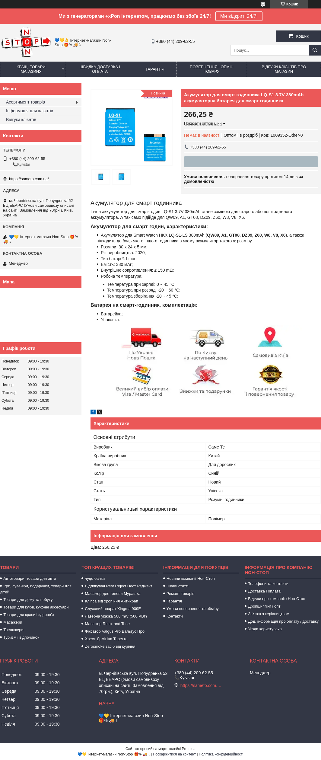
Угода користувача (265, 629)
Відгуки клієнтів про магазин (284, 69)
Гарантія (155, 69)
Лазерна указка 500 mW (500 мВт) (116, 616)
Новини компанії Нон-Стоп (191, 578)
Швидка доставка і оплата (100, 69)
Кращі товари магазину (31, 69)
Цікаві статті (178, 586)
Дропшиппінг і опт (264, 606)
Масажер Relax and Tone (107, 623)
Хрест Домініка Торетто (106, 639)
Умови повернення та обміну (193, 608)
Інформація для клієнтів (29, 110)
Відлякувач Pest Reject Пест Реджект (118, 586)
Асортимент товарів (25, 102)
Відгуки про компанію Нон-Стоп (276, 598)
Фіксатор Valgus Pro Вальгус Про (114, 631)
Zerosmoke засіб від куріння (110, 646)
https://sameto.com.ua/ (29, 179)
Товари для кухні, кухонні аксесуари (35, 607)
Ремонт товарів (180, 593)
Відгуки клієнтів (21, 119)
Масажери (12, 622)
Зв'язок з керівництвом (268, 614)
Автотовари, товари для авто (29, 578)
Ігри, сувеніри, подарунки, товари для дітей (36, 589)
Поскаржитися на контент (174, 754)
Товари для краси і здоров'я (28, 614)
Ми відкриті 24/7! (239, 16)
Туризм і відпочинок (21, 637)
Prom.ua (188, 749)
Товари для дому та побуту (27, 599)
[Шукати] (315, 50)
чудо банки (95, 578)
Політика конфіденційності (221, 754)
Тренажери (13, 629)
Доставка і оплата (264, 591)
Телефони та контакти (268, 583)
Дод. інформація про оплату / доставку (283, 621)
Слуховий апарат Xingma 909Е (113, 608)
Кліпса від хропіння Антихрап (111, 601)
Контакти (175, 616)
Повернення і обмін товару (212, 69)
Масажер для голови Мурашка (112, 593)
